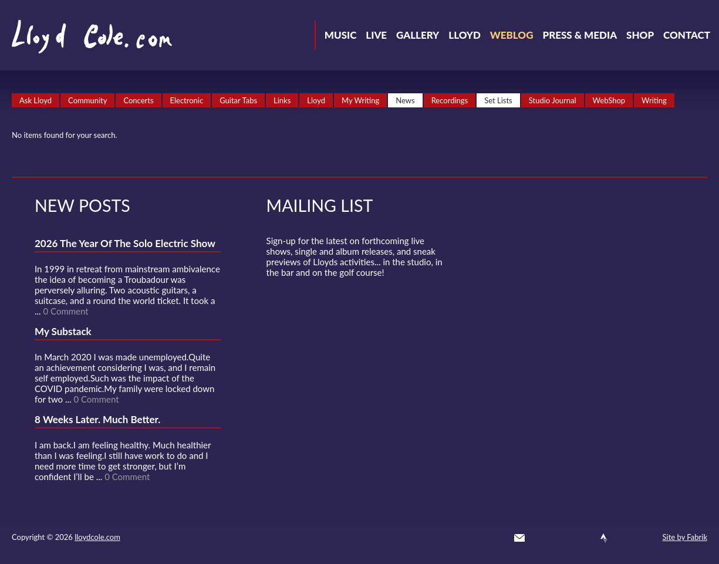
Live (376, 35)
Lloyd (464, 35)
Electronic (187, 100)
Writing (654, 100)
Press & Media (579, 35)
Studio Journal (552, 100)
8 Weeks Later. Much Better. (97, 419)
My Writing (360, 100)
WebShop (609, 100)
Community (87, 100)
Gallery (417, 35)
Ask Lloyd (35, 100)
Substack (646, 538)
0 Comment (65, 311)
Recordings (449, 100)
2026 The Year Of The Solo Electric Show (125, 243)
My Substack (63, 331)
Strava (604, 538)
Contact (686, 35)
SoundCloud (582, 538)
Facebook (561, 538)
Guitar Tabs (238, 100)
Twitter (540, 538)
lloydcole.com (97, 537)
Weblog (512, 35)
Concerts (138, 100)
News (405, 100)
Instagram (625, 538)
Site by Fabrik (685, 537)
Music (341, 35)
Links (282, 100)
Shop (640, 35)
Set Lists (498, 100)
